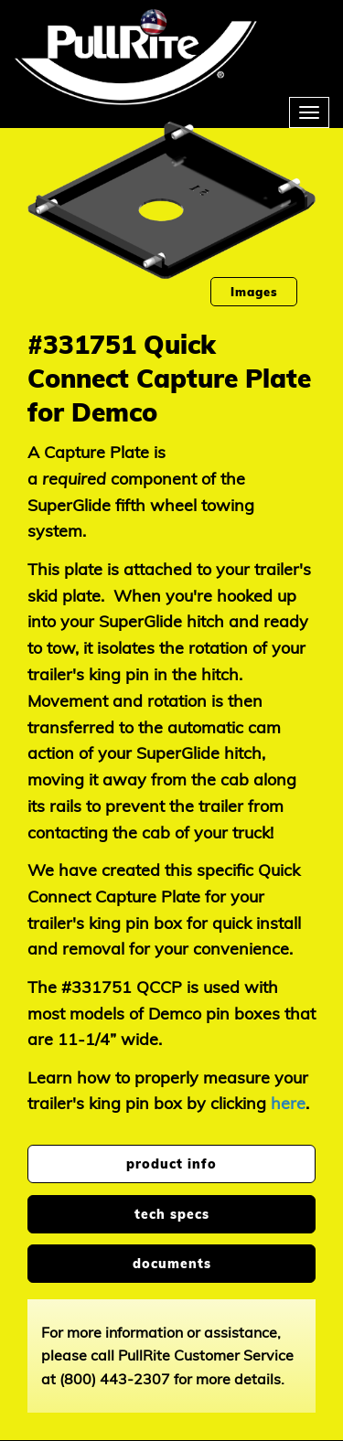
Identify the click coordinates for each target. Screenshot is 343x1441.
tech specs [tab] (171, 1214)
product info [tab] (171, 1164)
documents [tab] (172, 1263)
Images (254, 291)
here (288, 1103)
